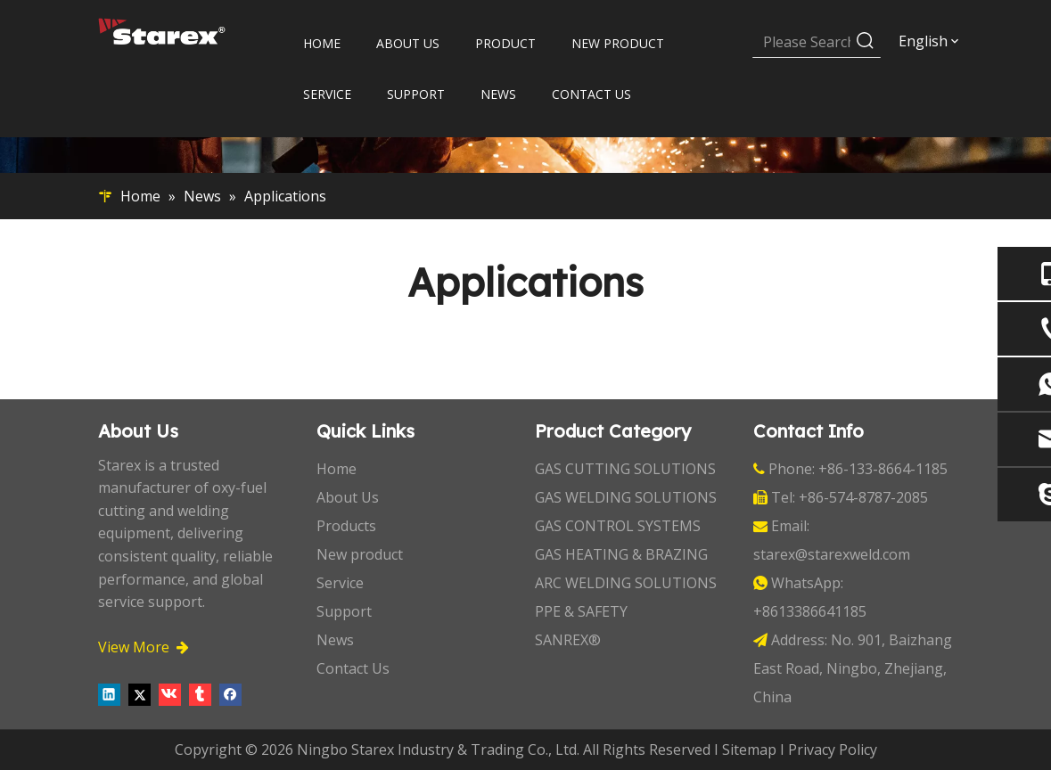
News (335, 640)
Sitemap (749, 749)
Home (336, 469)
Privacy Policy (832, 749)
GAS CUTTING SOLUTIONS (625, 469)
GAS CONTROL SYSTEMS (618, 526)
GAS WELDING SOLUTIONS (626, 497)
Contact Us (353, 668)
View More (143, 647)
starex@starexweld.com (831, 554)
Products (346, 526)
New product (359, 554)
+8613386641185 (809, 611)
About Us (347, 497)
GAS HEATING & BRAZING (621, 554)
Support (344, 611)
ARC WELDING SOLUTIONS (626, 583)
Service (340, 583)
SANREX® (568, 640)
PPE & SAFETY (581, 611)
